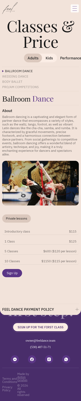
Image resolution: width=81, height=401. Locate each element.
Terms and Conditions (9, 380)
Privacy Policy (7, 389)
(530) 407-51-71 (40, 347)
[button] (40, 309)
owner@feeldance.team (40, 340)
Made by (23, 377)
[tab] (33, 58)
